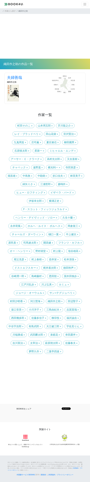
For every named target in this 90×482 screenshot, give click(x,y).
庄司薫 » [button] (36, 142)
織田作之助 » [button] (55, 301)
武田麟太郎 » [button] (37, 334)
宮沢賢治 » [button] (69, 134)
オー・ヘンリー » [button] (20, 251)
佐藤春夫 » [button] (71, 343)
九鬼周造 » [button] (20, 142)
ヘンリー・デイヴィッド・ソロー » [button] (36, 217)
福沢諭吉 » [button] (73, 318)
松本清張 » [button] (70, 259)
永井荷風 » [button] (16, 226)
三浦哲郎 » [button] (46, 184)
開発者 (43, 475)
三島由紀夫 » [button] (53, 309)
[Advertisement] (45, 36)
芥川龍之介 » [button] (65, 125)
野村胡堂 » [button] (42, 251)
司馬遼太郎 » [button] (30, 242)
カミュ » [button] (64, 284)
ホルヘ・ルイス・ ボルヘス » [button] (45, 226)
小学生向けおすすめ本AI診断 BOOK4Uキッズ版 (65, 444)
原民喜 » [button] (13, 242)
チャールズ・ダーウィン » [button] (27, 234)
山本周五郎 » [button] (45, 125)
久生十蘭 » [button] (68, 217)
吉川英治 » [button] (19, 343)
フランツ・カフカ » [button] (70, 242)
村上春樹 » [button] (37, 259)
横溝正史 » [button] (55, 200)
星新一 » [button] (39, 150)
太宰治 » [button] (35, 343)
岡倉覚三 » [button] (74, 226)
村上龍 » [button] (58, 251)
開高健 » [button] (48, 242)
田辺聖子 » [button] (74, 301)
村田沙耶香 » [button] (17, 301)
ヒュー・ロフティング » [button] (30, 192)
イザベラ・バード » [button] (62, 192)
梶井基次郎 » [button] (50, 267)
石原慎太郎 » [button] (21, 150)
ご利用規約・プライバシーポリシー (60, 475)
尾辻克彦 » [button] (20, 259)
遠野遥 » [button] (38, 167)
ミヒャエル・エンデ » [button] (63, 150)
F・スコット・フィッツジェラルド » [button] (45, 209)
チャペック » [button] (20, 167)
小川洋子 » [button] (35, 309)
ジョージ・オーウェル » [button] (30, 292)
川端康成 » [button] (19, 334)
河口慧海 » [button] (36, 301)
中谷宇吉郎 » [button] (16, 326)
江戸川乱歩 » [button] (28, 284)
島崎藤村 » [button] (37, 276)
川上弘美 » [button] (47, 284)
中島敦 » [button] (27, 175)
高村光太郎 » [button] (54, 159)
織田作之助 (11, 82)
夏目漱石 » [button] (52, 142)
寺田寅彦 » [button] (72, 167)
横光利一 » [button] (54, 167)
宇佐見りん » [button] (73, 326)
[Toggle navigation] (85, 4)
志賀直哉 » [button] (73, 309)
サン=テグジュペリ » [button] (61, 292)
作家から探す (10, 11)
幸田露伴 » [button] (71, 334)
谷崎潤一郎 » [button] (18, 276)
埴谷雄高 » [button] (74, 251)
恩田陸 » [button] (54, 276)
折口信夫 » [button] (59, 175)
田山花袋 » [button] (52, 134)
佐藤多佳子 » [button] (38, 318)
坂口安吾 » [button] (17, 309)
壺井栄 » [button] (54, 259)
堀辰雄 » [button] (12, 175)
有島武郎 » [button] (35, 326)
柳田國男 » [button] (70, 142)
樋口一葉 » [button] (54, 234)
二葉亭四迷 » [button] (53, 351)
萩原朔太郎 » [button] (52, 343)
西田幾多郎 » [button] (18, 318)
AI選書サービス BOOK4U (26, 475)
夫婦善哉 (14, 77)
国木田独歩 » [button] (71, 276)
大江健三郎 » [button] (53, 326)
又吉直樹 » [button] (73, 159)
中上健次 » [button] (72, 234)
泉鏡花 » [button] (55, 334)
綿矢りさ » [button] (28, 184)
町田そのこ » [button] (24, 125)
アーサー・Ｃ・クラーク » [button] (26, 159)
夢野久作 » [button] (35, 351)
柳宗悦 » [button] (56, 318)
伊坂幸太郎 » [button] (36, 200)
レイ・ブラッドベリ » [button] (27, 134)
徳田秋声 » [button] (69, 267)
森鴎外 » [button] (63, 184)
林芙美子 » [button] (76, 175)
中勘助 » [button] (42, 175)
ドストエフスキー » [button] (26, 267)
